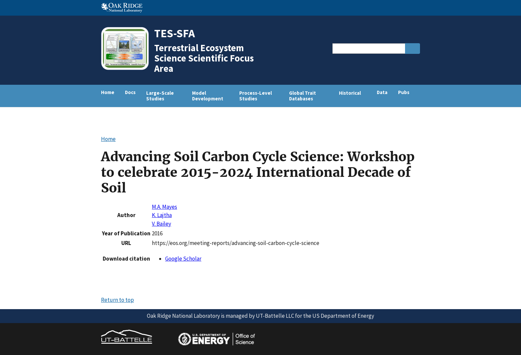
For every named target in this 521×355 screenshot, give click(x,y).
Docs (130, 92)
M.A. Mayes (164, 206)
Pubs (403, 92)
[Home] (127, 69)
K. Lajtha (162, 215)
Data (382, 92)
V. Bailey (161, 223)
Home (107, 92)
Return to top (117, 299)
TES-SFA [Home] (174, 33)
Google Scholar (183, 258)
